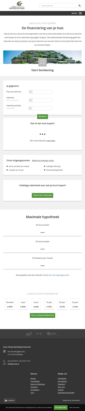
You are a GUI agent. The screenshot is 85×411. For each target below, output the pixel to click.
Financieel (61, 384)
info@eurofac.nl (13, 364)
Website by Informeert (71, 400)
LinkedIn (9, 400)
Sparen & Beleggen (38, 384)
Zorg (32, 393)
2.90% (10, 306)
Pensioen (34, 387)
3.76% (49, 306)
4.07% (62, 306)
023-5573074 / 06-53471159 (19, 361)
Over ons (61, 387)
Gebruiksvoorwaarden (66, 393)
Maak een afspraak (42, 195)
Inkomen (17, 97)
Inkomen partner (17, 105)
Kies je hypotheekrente (42, 315)
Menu (76, 13)
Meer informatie (74, 407)
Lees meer (51, 140)
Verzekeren (35, 390)
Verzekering (62, 381)
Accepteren (60, 407)
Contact (61, 390)
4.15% (75, 306)
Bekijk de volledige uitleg (43, 160)
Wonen (33, 378)
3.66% (36, 306)
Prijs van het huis (14, 91)
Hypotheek (62, 378)
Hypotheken (35, 381)
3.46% (23, 306)
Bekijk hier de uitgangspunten (56, 275)
